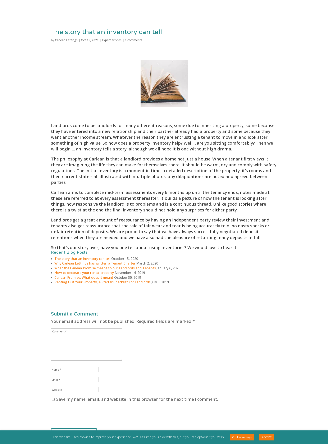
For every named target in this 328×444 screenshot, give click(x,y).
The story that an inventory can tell (82, 258)
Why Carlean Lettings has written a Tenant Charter (94, 263)
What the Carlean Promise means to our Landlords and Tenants (105, 268)
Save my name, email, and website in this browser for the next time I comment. (137, 399)
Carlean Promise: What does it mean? (83, 277)
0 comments (133, 40)
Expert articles (112, 40)
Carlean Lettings (66, 40)
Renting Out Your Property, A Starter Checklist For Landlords (102, 282)
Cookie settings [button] (242, 437)
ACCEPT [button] (267, 437)
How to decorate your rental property (84, 272)
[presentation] (83, 414)
